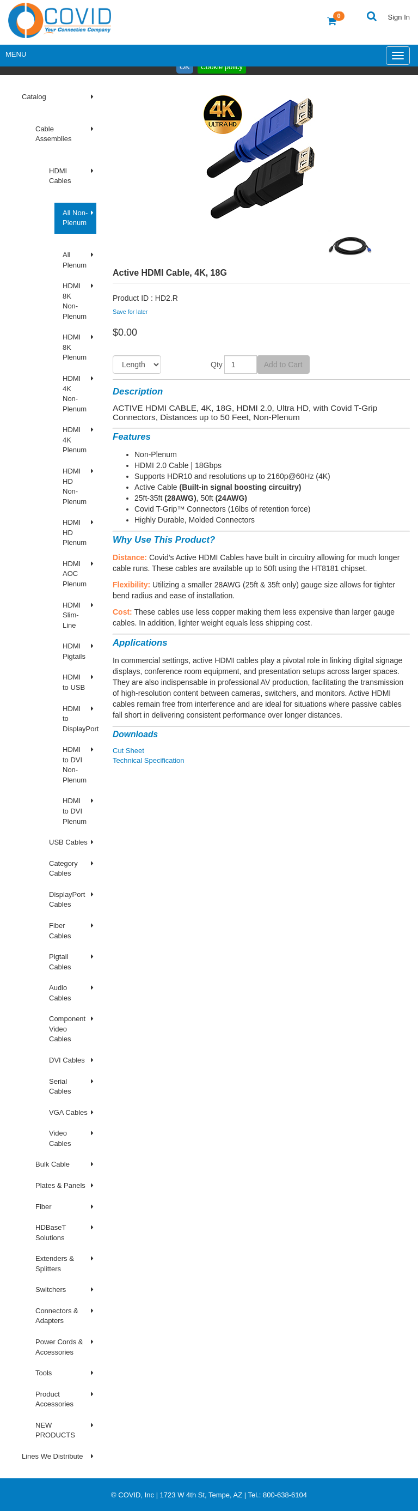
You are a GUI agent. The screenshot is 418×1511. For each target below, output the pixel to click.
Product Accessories (54, 1399)
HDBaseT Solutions (50, 1232)
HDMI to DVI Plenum (75, 811)
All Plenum (75, 260)
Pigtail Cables (60, 961)
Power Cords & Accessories (59, 1347)
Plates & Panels (60, 1185)
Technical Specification (149, 760)
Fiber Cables (60, 930)
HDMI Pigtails (74, 651)
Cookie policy (222, 67)
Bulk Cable (52, 1164)
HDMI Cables (60, 176)
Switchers (50, 1289)
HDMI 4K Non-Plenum (75, 393)
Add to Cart (283, 364)
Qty (217, 364)
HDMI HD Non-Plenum (75, 486)
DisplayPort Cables (67, 899)
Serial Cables (60, 1086)
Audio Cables (60, 993)
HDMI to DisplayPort (79, 719)
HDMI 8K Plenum (75, 347)
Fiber (43, 1207)
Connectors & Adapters (56, 1316)
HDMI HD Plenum (75, 532)
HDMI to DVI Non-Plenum (75, 764)
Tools (43, 1373)
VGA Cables (68, 1112)
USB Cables (68, 842)
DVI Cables (67, 1060)
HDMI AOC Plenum (75, 574)
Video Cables (60, 1138)
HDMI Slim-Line (72, 615)
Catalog (34, 97)
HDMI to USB (74, 682)
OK (185, 67)
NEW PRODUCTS (55, 1430)
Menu (15, 54)
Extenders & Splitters (54, 1263)
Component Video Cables (67, 1029)
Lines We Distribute (52, 1456)
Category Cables (63, 868)
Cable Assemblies (53, 134)
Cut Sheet (128, 751)
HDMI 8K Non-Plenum (75, 301)
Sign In (399, 17)
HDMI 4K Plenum (75, 440)
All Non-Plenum (75, 218)
